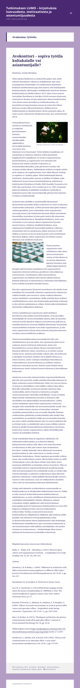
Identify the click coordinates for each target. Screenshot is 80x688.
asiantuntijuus (54, 667)
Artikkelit (43, 667)
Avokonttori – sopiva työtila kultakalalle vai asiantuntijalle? (37, 60)
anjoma (33, 667)
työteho (34, 669)
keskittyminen (26, 669)
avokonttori (16, 669)
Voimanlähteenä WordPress (22, 684)
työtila (40, 669)
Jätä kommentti (50, 669)
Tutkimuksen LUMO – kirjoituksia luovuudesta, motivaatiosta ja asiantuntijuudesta (31, 11)
